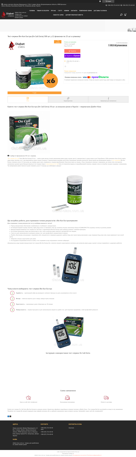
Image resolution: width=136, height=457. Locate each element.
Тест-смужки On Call (13, 158)
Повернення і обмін (85, 10)
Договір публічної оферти (74, 15)
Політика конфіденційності (94, 455)
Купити (73, 51)
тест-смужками (116, 160)
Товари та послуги (43, 10)
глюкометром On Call (52, 164)
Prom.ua (77, 451)
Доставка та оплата (100, 10)
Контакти (74, 10)
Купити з (73, 56)
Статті (60, 10)
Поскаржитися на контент (79, 455)
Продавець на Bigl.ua (68, 453)
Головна (32, 10)
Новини (66, 10)
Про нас (53, 10)
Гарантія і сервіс (58, 15)
